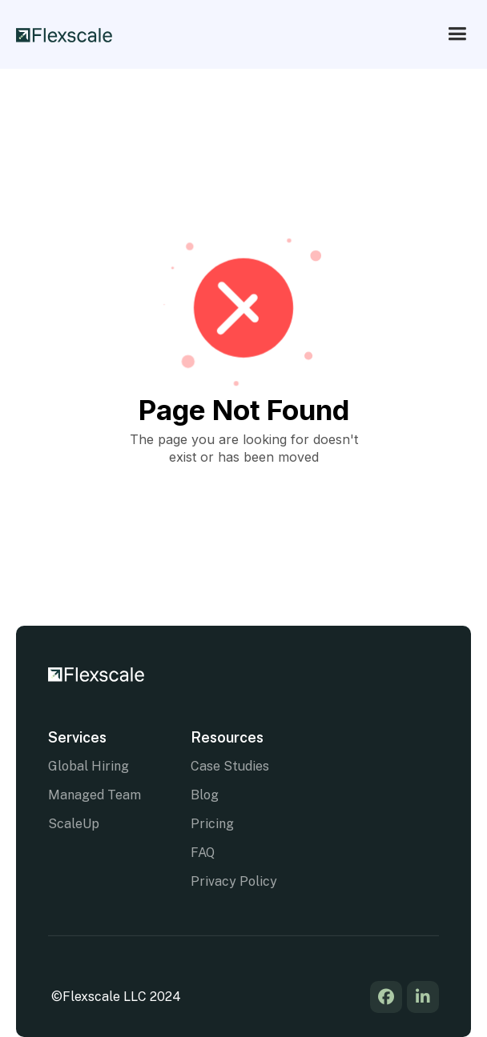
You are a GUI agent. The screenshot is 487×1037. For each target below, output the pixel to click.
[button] (457, 34)
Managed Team (94, 795)
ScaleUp (73, 823)
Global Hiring (88, 766)
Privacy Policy (234, 881)
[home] (64, 34)
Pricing (212, 823)
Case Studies (230, 766)
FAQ (203, 852)
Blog (205, 795)
